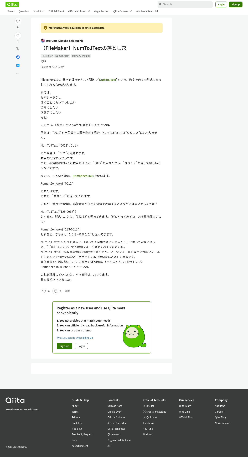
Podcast (147, 434)
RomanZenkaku (81, 55)
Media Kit (77, 428)
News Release (222, 423)
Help (74, 440)
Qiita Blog (220, 417)
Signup (235, 4)
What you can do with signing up (75, 337)
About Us (220, 405)
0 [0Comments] (67, 291)
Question (23, 11)
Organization (101, 11)
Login (221, 4)
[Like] (17, 21)
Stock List (38, 11)
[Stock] (17, 35)
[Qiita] (12, 4)
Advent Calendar (116, 423)
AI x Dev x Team (147, 11)
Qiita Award (113, 434)
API (109, 446)
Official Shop (186, 417)
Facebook (148, 423)
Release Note (114, 405)
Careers (219, 411)
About (75, 405)
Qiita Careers (122, 11)
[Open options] (18, 73)
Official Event (56, 11)
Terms (75, 411)
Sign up (64, 346)
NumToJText (62, 55)
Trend (11, 11)
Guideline (77, 423)
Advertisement (80, 446)
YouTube (148, 428)
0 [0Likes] (18, 27)
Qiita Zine (184, 411)
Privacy (76, 417)
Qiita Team (185, 405)
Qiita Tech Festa (116, 428)
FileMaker (47, 55)
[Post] (18, 49)
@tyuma (62, 40)
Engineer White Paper (119, 440)
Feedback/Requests (83, 434)
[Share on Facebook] (18, 57)
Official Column (79, 11)
